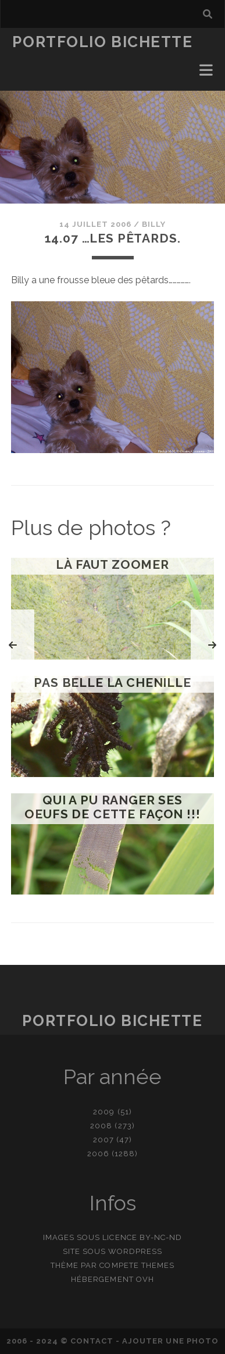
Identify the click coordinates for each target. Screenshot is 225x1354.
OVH (145, 1279)
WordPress (135, 1251)
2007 (103, 1139)
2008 (101, 1125)
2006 (98, 1153)
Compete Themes (136, 1265)
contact (91, 1341)
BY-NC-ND (161, 1237)
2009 (104, 1111)
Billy (154, 224)
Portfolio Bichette (102, 42)
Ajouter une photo (170, 1341)
